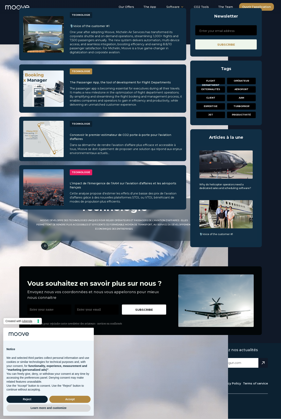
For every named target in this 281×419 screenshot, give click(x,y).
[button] (175, 7)
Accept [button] (70, 399)
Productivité (241, 114)
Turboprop (241, 106)
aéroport (241, 89)
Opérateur (241, 80)
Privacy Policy (230, 383)
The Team (225, 7)
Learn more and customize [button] (48, 408)
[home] (21, 6)
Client (210, 97)
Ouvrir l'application (256, 7)
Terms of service (255, 383)
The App (149, 7)
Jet (210, 114)
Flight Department (211, 81)
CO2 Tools (201, 7)
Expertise (211, 106)
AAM (241, 97)
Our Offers (126, 7)
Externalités (210, 89)
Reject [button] (27, 399)
